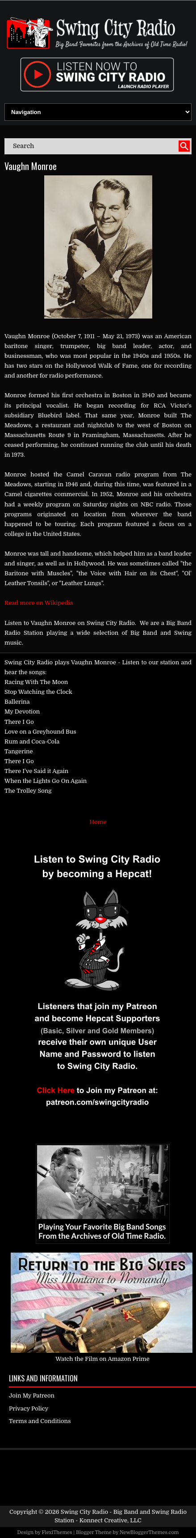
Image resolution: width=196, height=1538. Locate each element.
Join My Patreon (31, 1395)
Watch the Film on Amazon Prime (102, 1358)
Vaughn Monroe (30, 166)
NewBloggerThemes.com (149, 1532)
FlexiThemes (57, 1532)
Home (98, 822)
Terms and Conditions (40, 1421)
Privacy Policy (28, 1408)
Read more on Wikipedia (38, 602)
